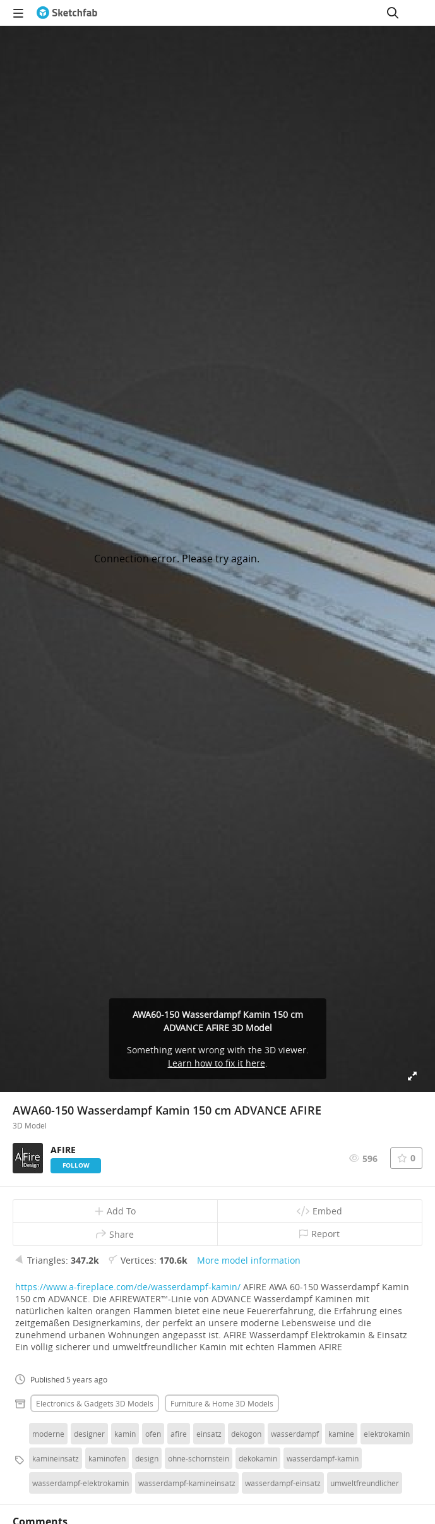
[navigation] (18, 12)
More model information (249, 1260)
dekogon (246, 1434)
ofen (153, 1434)
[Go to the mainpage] (67, 12)
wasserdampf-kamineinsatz (186, 1483)
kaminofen (107, 1458)
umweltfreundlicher (364, 1483)
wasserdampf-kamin (323, 1458)
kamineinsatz (55, 1458)
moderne (48, 1434)
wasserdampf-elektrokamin (80, 1483)
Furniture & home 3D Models (221, 1403)
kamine (341, 1434)
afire (178, 1434)
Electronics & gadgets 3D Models (94, 1403)
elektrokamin (387, 1434)
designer (89, 1434)
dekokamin (258, 1458)
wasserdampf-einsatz (283, 1483)
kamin (125, 1434)
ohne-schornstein (198, 1458)
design (146, 1458)
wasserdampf (295, 1434)
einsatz (209, 1434)
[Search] (392, 12)
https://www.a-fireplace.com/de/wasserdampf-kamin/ (128, 1287)
